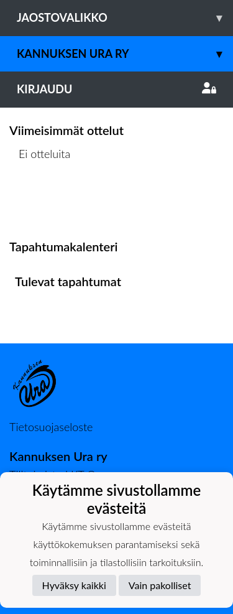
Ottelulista (40, 202)
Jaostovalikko (125, 17)
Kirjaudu (116, 89)
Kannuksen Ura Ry (125, 54)
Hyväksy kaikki (74, 585)
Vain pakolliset (160, 585)
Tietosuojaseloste (51, 427)
